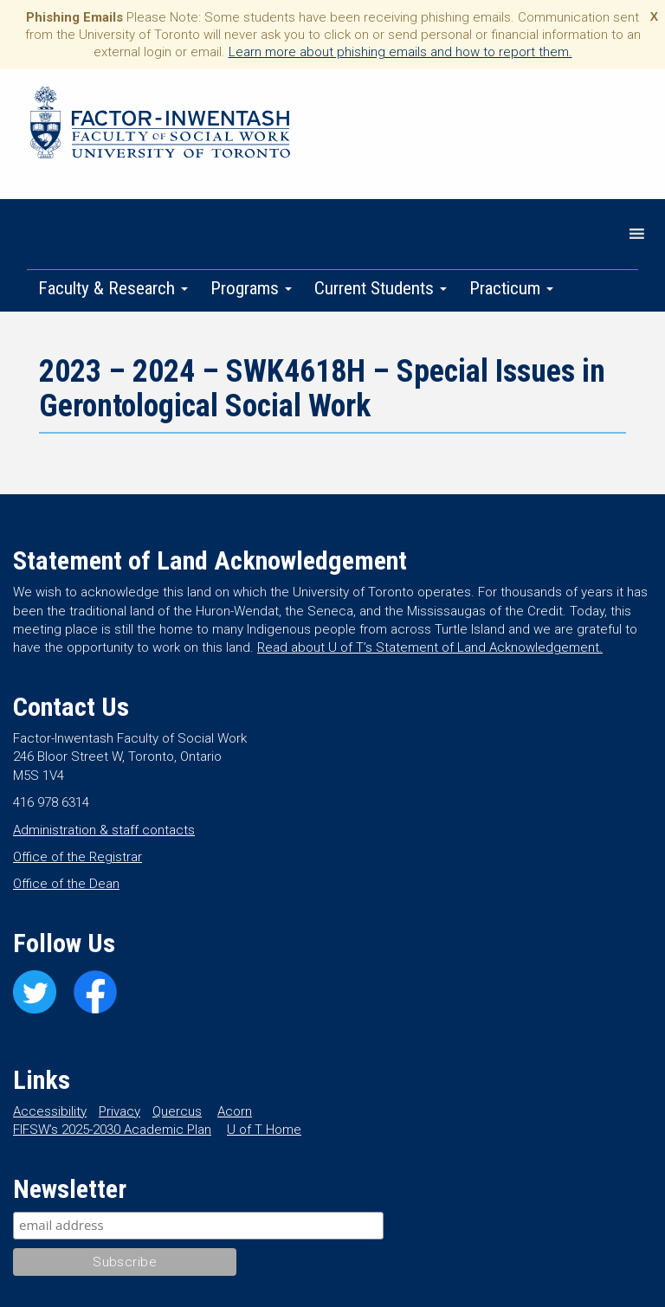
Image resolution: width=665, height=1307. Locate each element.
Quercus (177, 1111)
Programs (251, 288)
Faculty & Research (113, 288)
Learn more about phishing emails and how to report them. (400, 52)
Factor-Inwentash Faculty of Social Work (160, 125)
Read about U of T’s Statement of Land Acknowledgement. (430, 647)
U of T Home (264, 1129)
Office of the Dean (66, 884)
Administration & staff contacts (104, 830)
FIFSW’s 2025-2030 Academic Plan (112, 1129)
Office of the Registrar (77, 857)
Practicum (511, 288)
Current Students (380, 288)
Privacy (119, 1111)
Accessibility (50, 1111)
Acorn (234, 1111)
